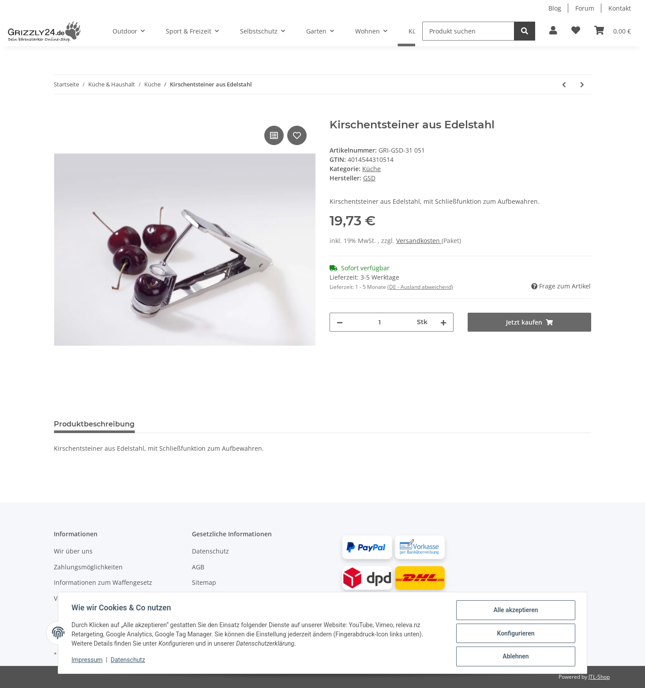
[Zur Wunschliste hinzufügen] (575, 30)
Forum (584, 8)
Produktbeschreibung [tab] (94, 424)
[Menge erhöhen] (443, 322)
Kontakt (619, 8)
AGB (198, 567)
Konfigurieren (514, 633)
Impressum (87, 660)
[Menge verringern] (339, 322)
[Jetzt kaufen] (61, 114)
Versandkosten (419, 240)
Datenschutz (210, 551)
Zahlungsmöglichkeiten (88, 567)
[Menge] (380, 322)
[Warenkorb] (612, 30)
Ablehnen (515, 656)
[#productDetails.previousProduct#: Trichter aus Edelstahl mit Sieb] (564, 84)
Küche (371, 169)
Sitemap (204, 582)
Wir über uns (73, 551)
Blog (554, 8)
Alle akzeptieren (514, 610)
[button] (553, 30)
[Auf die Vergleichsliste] (274, 135)
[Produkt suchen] (468, 31)
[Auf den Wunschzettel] (297, 135)
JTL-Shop (599, 677)
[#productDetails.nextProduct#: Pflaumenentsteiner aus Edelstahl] (582, 84)
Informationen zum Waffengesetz (103, 582)
